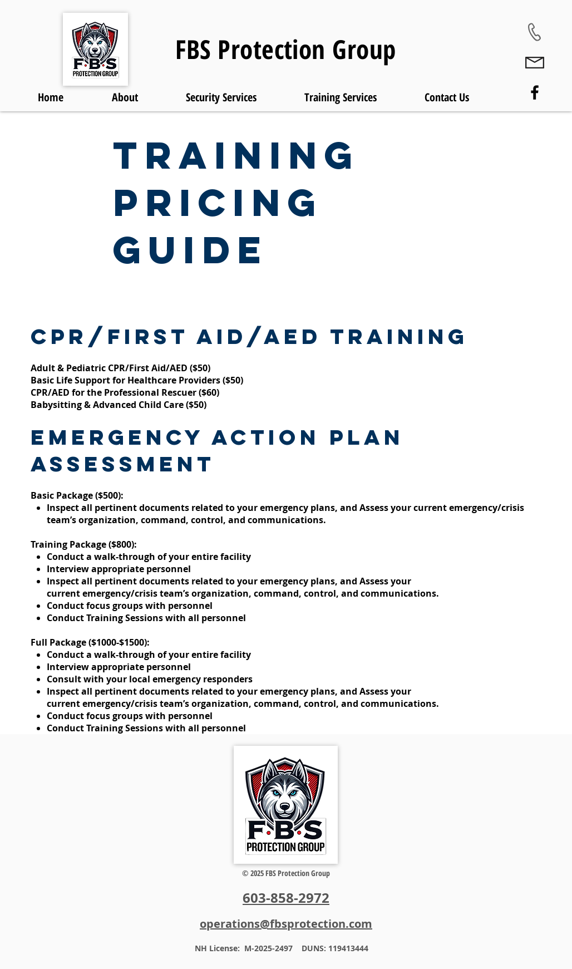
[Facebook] (534, 92)
